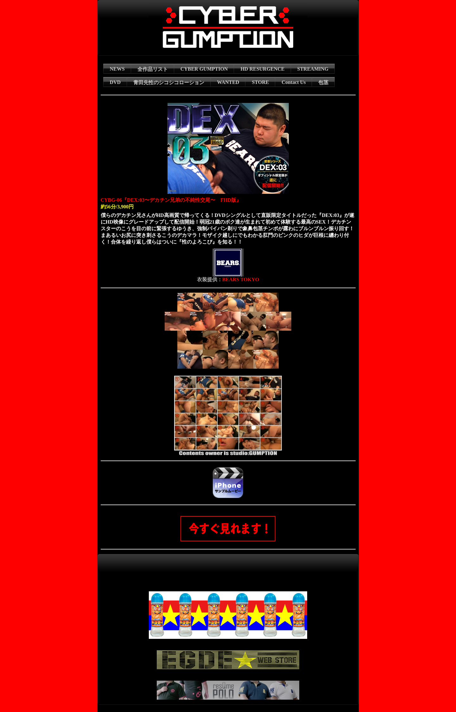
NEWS (117, 69)
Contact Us (294, 82)
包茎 (323, 82)
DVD (115, 82)
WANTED (228, 82)
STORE (260, 82)
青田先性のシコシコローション (168, 82)
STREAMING (313, 69)
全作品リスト (152, 69)
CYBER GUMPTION (204, 69)
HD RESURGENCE (262, 69)
